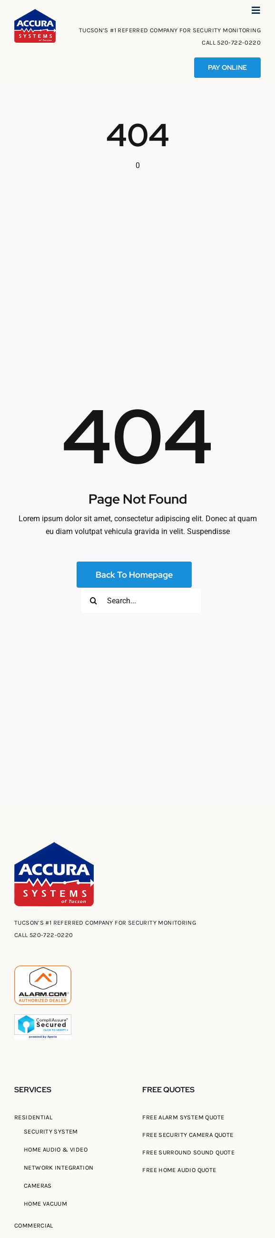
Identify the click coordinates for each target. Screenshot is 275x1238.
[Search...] (141, 601)
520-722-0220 (239, 42)
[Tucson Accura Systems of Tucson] (35, 12)
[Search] (93, 601)
